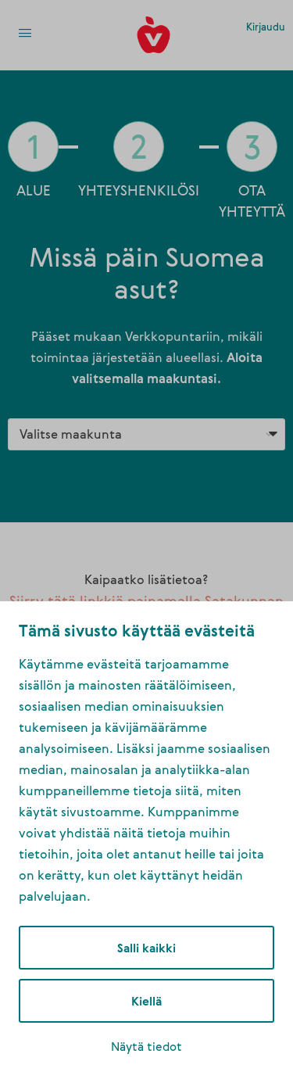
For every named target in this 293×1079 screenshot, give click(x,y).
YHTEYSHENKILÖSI (138, 190)
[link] (25, 34)
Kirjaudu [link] (265, 27)
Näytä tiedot (146, 1046)
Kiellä (146, 1001)
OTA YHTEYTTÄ (252, 200)
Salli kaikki (146, 947)
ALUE (33, 190)
